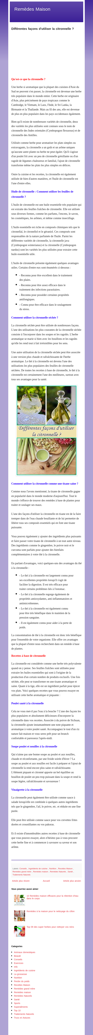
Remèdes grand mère (22, 872)
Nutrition (53, 868)
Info (16, 967)
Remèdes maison (41, 872)
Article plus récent (21, 881)
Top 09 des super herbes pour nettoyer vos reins (50, 927)
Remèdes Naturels (58, 872)
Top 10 (17, 1011)
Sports (17, 1003)
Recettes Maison (65, 868)
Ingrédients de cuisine (38, 868)
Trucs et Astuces (22, 1018)
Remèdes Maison (32, 9)
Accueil (46, 881)
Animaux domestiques (24, 952)
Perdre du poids (22, 981)
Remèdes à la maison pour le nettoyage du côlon (50, 911)
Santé (70, 872)
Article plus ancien (72, 881)
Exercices (18, 963)
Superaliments (21, 1007)
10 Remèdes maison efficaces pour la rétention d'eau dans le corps (52, 897)
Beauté (17, 956)
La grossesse (20, 974)
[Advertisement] (46, 52)
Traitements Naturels (21, 875)
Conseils (23, 868)
